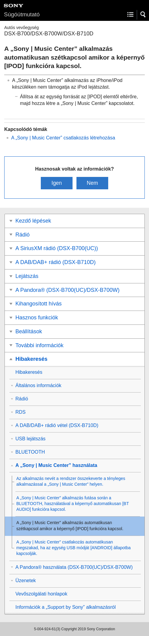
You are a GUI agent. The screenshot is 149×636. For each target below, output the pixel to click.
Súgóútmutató (22, 14)
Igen (56, 183)
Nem (92, 183)
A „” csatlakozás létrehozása (63, 137)
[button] (143, 14)
